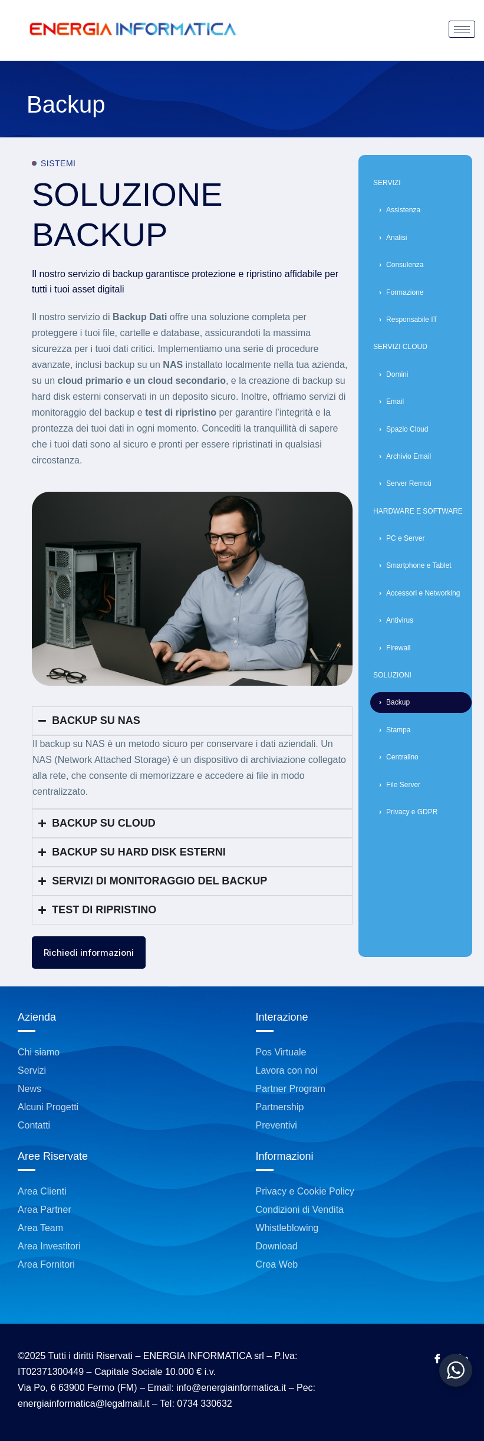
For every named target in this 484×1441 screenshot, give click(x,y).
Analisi (396, 237)
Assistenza (403, 210)
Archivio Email (408, 456)
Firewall (398, 648)
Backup (398, 702)
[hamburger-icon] (462, 29)
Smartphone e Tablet (419, 565)
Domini (397, 374)
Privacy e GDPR (411, 812)
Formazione (404, 292)
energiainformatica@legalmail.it (83, 1404)
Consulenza (404, 265)
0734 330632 (204, 1404)
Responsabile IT (411, 319)
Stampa (398, 730)
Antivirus (399, 620)
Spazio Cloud (407, 429)
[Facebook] (437, 1359)
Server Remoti (409, 483)
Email (395, 401)
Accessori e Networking (423, 593)
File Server (403, 785)
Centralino (402, 757)
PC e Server (405, 538)
